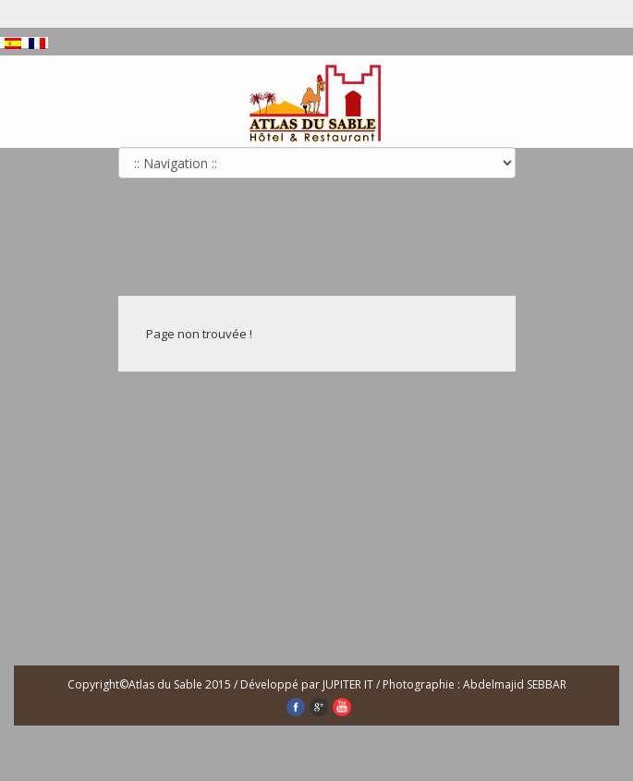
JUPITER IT (349, 684)
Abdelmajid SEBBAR (514, 684)
